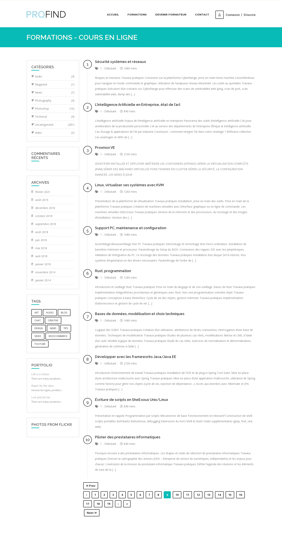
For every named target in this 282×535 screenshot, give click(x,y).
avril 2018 (41, 256)
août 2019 (41, 200)
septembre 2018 (45, 224)
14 (219, 495)
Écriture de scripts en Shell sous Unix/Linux (131, 400)
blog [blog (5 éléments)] (64, 312)
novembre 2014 (45, 272)
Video (54, 133)
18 (98, 504)
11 (187, 495)
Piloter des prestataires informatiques (127, 437)
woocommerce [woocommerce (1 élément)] (58, 336)
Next (92, 513)
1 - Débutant (108, 68)
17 (87, 504)
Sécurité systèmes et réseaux (120, 62)
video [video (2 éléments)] (37, 336)
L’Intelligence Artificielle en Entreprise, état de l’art (137, 105)
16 (240, 495)
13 (208, 495)
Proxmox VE (105, 147)
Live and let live (40, 397)
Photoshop (54, 109)
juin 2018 (41, 240)
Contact (202, 14)
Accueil (113, 14)
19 (108, 504)
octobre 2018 (43, 216)
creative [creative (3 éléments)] (53, 320)
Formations (137, 14)
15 (229, 495)
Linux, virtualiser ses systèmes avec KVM (129, 185)
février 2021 (42, 192)
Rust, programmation (113, 271)
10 (177, 495)
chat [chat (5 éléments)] (37, 320)
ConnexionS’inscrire (235, 14)
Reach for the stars (42, 385)
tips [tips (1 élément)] (65, 328)
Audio (54, 76)
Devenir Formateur (170, 14)
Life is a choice (40, 374)
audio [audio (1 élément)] (50, 312)
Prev (90, 486)
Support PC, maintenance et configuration (130, 228)
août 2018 (41, 232)
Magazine (54, 84)
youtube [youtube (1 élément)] (39, 344)
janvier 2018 (43, 264)
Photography (54, 101)
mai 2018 (41, 248)
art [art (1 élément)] (36, 312)
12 (198, 495)
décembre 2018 (45, 208)
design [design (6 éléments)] (38, 328)
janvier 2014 (43, 280)
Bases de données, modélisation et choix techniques (139, 314)
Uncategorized (54, 125)
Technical (54, 117)
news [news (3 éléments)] (53, 328)
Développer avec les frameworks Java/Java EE (135, 357)
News (54, 92)
